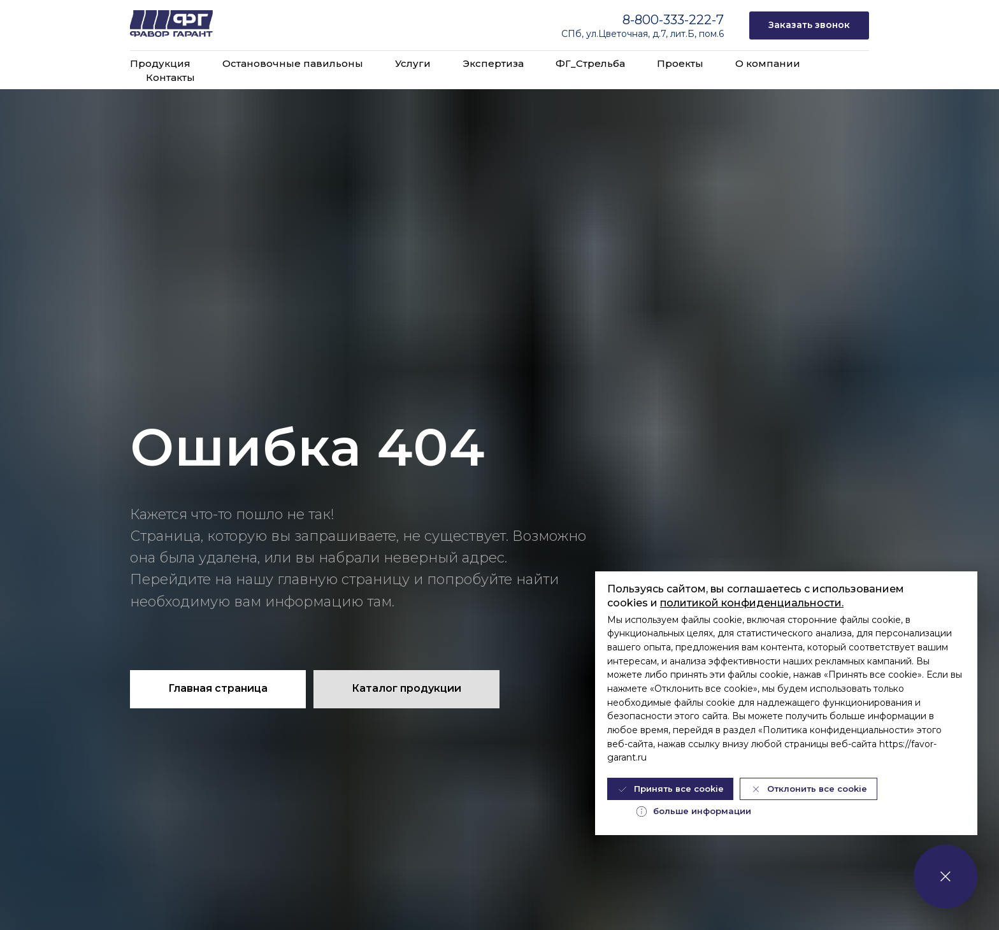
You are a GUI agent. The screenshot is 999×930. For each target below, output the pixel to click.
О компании (767, 63)
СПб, (573, 33)
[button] (809, 25)
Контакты (170, 77)
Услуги (413, 63)
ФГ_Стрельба (590, 63)
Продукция (160, 63)
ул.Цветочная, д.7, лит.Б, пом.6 (655, 33)
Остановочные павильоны (292, 63)
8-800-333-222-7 (673, 19)
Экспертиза (493, 63)
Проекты (680, 63)
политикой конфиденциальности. (752, 603)
